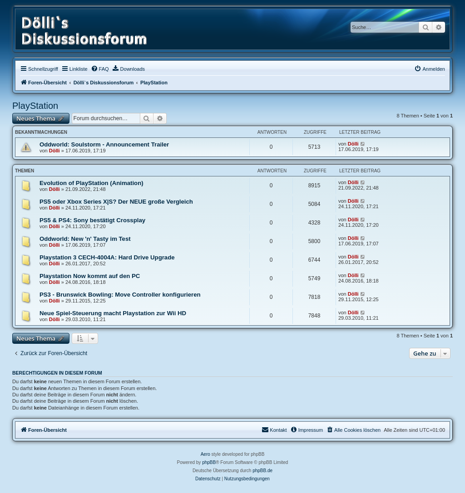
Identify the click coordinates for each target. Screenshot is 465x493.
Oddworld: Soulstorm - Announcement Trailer (104, 144)
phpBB (209, 462)
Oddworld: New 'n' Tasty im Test (85, 238)
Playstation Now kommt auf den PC (90, 276)
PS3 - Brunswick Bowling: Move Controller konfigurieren (120, 294)
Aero (205, 454)
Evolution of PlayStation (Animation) (91, 183)
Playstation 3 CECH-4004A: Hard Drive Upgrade (107, 257)
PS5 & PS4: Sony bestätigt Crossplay (92, 220)
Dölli (54, 150)
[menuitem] (100, 68)
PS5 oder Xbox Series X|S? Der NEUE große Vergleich (116, 201)
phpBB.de (262, 470)
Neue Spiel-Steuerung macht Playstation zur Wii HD (113, 313)
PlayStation (35, 106)
